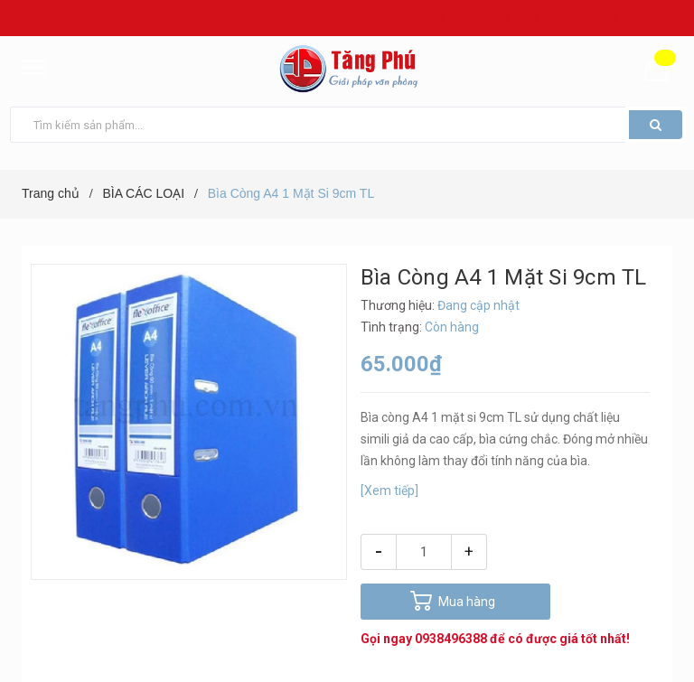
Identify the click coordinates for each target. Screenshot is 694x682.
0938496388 (451, 638)
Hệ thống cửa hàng (623, 17)
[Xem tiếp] (389, 490)
